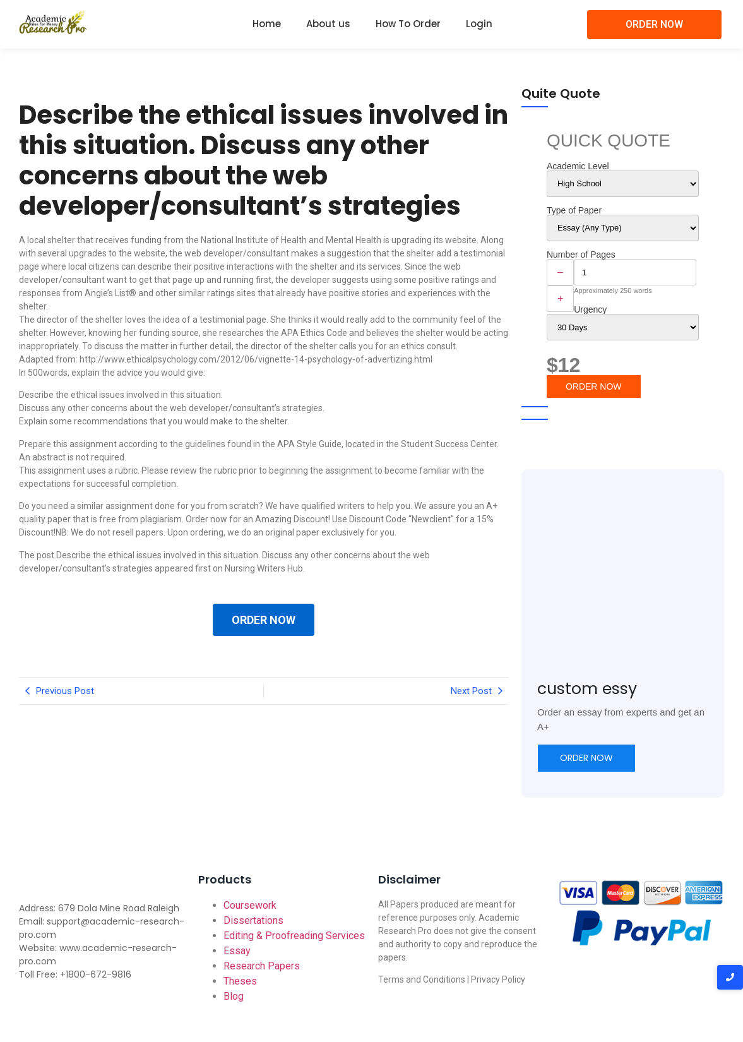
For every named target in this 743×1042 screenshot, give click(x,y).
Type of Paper (574, 210)
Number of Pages (581, 254)
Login (479, 23)
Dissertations (253, 920)
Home (267, 23)
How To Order (408, 23)
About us (328, 23)
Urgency (590, 309)
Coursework (249, 905)
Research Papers (261, 966)
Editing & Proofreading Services (294, 936)
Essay (237, 951)
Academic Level (578, 166)
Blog (233, 996)
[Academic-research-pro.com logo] (52, 22)
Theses (240, 981)
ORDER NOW (263, 619)
